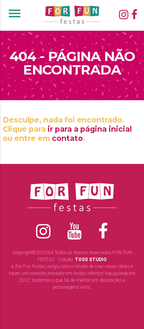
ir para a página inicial (90, 129)
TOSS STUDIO (91, 259)
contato (67, 138)
